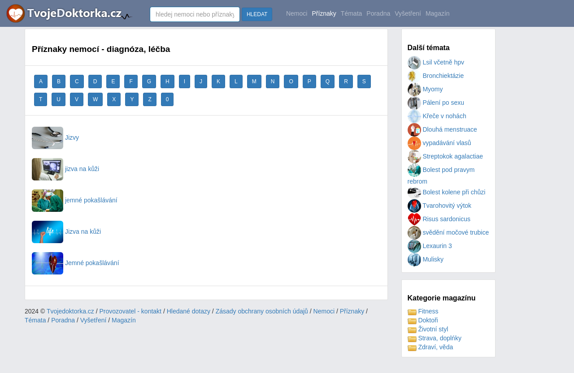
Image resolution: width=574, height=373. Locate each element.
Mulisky (426, 259)
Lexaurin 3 (430, 245)
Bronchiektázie (436, 75)
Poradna (378, 13)
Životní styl (428, 329)
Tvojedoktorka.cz (70, 311)
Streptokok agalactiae (445, 156)
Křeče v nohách (437, 116)
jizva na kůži (65, 168)
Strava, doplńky (434, 338)
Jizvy (55, 137)
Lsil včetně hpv (436, 62)
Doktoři (423, 320)
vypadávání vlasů (439, 142)
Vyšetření (408, 13)
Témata (351, 13)
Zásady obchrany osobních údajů (262, 311)
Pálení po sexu (436, 102)
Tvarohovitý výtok (440, 205)
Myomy (425, 89)
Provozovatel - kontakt (131, 311)
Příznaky (324, 13)
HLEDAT (257, 14)
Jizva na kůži (66, 231)
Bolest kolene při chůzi (447, 192)
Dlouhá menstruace (442, 129)
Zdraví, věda (430, 347)
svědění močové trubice (448, 232)
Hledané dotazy (188, 311)
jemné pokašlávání (74, 200)
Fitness (423, 311)
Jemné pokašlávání (75, 262)
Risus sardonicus (439, 219)
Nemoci (296, 13)
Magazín (438, 13)
